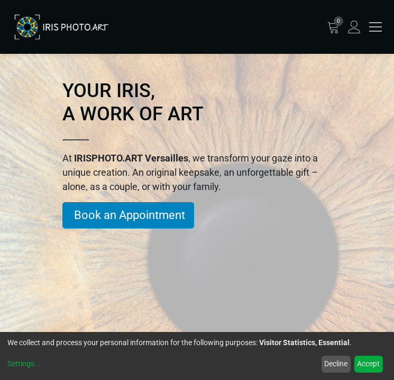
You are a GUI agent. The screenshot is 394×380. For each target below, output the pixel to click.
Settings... (24, 363)
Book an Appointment (128, 215)
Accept (368, 363)
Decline (335, 363)
